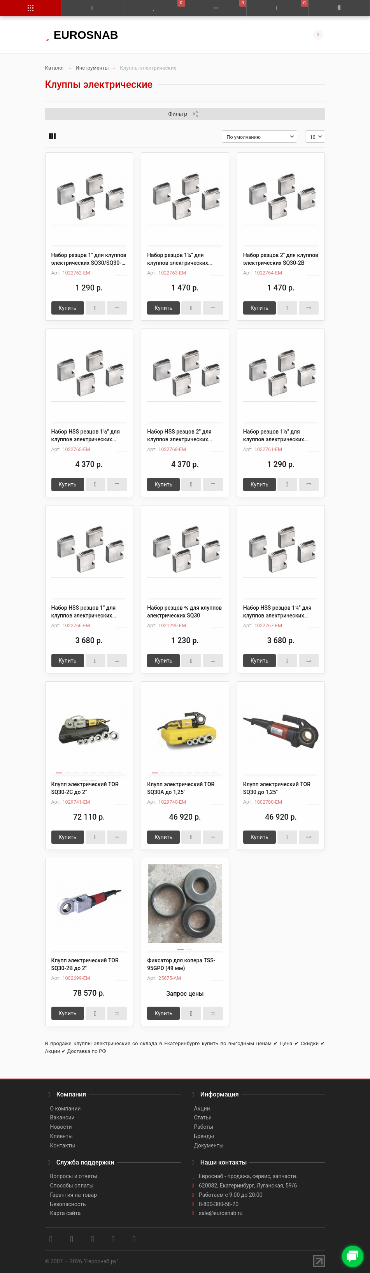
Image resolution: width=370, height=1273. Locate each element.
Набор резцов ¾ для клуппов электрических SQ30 (184, 612)
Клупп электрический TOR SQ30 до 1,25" (276, 788)
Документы (209, 1145)
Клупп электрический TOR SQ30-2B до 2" (85, 964)
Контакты (62, 1145)
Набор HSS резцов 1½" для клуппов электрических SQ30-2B (85, 435)
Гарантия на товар (73, 1195)
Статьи (203, 1117)
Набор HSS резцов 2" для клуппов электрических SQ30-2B (179, 435)
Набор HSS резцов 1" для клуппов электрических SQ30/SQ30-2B (83, 612)
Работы (204, 1127)
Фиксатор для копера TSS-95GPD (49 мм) (181, 964)
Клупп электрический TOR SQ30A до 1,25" (180, 788)
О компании (65, 1108)
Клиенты (61, 1136)
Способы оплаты (72, 1185)
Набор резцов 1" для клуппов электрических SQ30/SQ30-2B (88, 259)
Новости (61, 1127)
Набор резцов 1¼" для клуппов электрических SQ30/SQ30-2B (177, 259)
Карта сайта (65, 1213)
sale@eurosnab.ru (221, 1213)
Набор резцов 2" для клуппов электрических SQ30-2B (280, 259)
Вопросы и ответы (73, 1176)
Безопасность (68, 1204)
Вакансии (62, 1117)
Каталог (55, 68)
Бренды (204, 1136)
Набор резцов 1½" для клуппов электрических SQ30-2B (273, 435)
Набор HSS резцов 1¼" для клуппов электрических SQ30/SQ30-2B (277, 612)
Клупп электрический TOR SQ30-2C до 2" (85, 788)
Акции (202, 1108)
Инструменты (92, 68)
